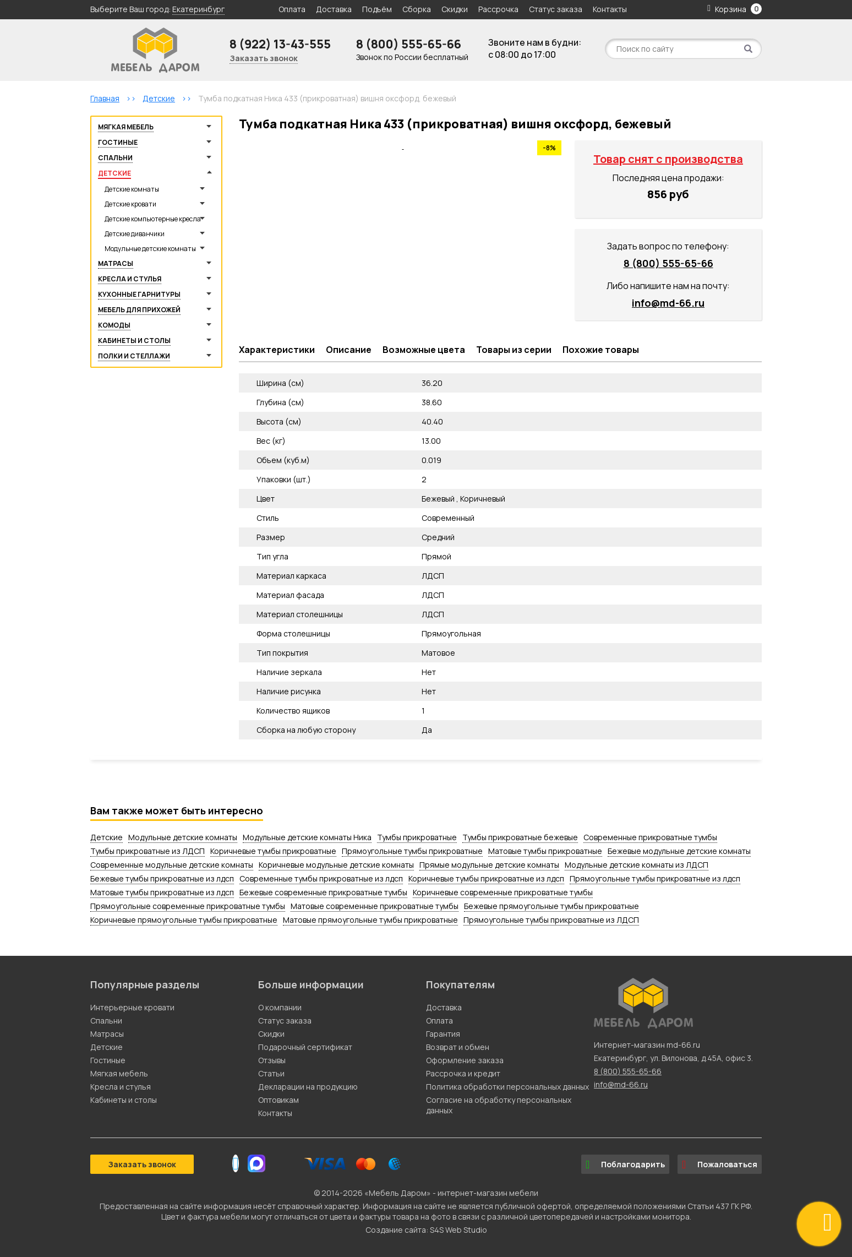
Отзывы (272, 1060)
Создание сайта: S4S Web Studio (426, 1230)
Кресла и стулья (129, 279)
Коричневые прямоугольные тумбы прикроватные (183, 920)
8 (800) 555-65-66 (408, 44)
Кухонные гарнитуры (139, 294)
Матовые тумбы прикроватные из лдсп (162, 892)
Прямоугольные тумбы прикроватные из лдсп (655, 878)
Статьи (271, 1073)
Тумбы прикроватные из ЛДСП (147, 851)
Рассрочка (498, 9)
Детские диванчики (135, 233)
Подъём (377, 9)
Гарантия (443, 1034)
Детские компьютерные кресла (153, 219)
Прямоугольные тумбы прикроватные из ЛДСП (551, 920)
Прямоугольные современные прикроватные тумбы (187, 906)
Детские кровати (130, 204)
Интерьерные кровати (132, 1007)
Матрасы (115, 263)
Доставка (334, 9)
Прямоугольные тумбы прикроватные (412, 851)
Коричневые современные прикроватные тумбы (503, 892)
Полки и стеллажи (134, 356)
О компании (280, 1007)
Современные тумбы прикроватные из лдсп (321, 878)
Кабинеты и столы (134, 340)
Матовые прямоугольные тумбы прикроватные (370, 920)
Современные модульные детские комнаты (171, 864)
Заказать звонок (264, 58)
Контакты (610, 9)
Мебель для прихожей (139, 309)
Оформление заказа (465, 1060)
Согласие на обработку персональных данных (498, 1105)
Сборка (416, 9)
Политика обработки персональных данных (507, 1086)
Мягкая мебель (126, 127)
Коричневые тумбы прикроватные (273, 851)
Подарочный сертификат (305, 1047)
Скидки (455, 9)
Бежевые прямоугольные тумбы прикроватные (551, 906)
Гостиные (118, 142)
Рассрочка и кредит (463, 1073)
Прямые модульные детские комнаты (489, 864)
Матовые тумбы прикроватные (545, 851)
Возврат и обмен (457, 1047)
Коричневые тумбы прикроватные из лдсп (486, 878)
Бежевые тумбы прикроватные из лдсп (162, 878)
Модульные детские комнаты (150, 248)
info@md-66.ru (668, 302)
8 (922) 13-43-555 (280, 44)
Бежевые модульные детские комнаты (679, 851)
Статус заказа (555, 9)
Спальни (115, 157)
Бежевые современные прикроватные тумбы (323, 892)
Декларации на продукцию (308, 1086)
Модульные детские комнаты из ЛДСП (636, 864)
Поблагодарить (625, 1164)
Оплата (291, 9)
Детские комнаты (132, 189)
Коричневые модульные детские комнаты (336, 864)
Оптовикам (278, 1100)
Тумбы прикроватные (417, 837)
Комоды (114, 325)
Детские (114, 173)
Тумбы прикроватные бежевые (520, 837)
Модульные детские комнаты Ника (307, 837)
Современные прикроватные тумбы (650, 837)
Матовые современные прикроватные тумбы (374, 906)
